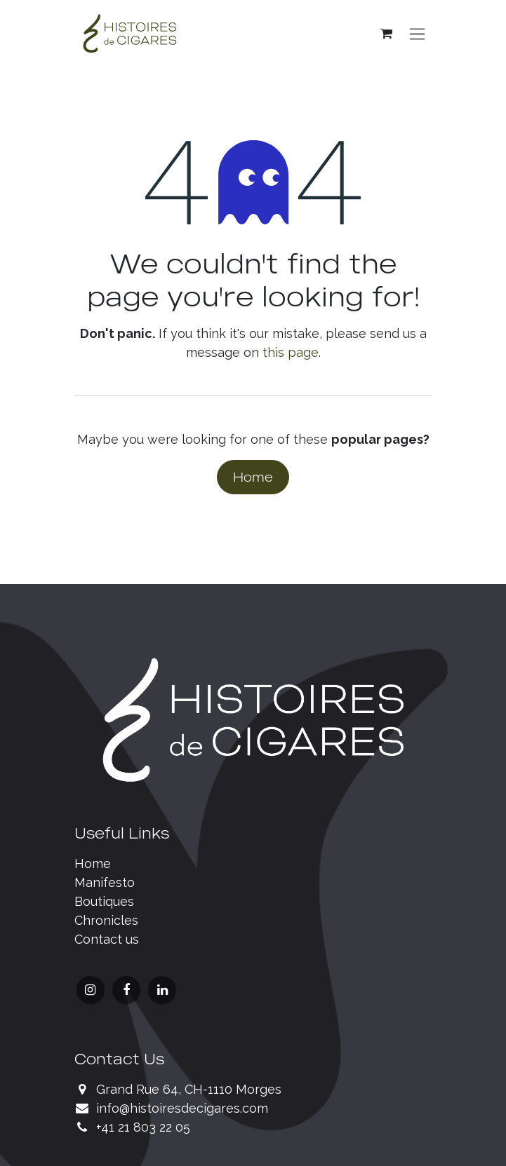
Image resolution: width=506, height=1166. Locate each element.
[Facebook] (126, 990)
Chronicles (106, 920)
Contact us (106, 939)
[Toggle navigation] (417, 34)
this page (290, 352)
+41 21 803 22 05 (143, 1127)
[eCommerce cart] (386, 33)
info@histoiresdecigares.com (182, 1108)
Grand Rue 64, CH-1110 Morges (188, 1089)
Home (253, 476)
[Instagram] (90, 990)
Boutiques (104, 901)
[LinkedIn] (162, 990)
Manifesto (104, 882)
